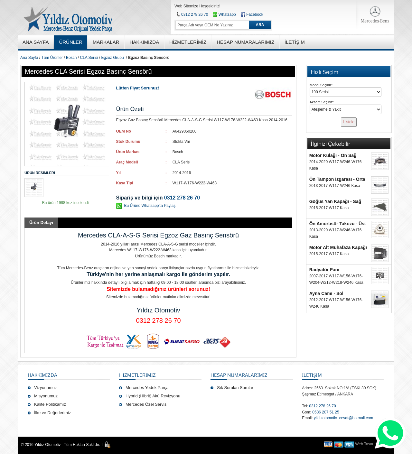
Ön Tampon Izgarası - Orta (337, 179)
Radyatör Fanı (324, 269)
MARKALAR (106, 42)
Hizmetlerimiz (137, 375)
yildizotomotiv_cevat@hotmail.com (343, 418)
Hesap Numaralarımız (239, 375)
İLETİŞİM (312, 375)
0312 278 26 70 (194, 14)
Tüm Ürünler (52, 57)
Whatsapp (224, 14)
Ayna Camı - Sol (326, 293)
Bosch (71, 57)
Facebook (254, 14)
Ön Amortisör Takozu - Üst (337, 223)
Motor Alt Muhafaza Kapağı (338, 247)
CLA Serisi (89, 57)
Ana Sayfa (29, 57)
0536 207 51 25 (325, 412)
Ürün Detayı (41, 222)
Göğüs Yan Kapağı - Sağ (335, 201)
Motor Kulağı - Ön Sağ (333, 155)
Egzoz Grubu (112, 57)
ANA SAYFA (36, 42)
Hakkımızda (42, 375)
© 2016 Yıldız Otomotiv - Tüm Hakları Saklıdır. (60, 444)
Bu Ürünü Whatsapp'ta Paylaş (149, 205)
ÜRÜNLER (70, 42)
